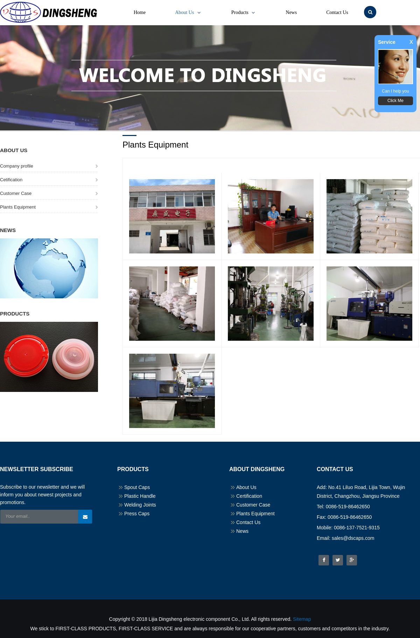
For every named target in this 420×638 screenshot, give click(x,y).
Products (244, 12)
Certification (249, 496)
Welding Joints (140, 505)
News (291, 12)
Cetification (11, 179)
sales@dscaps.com (353, 538)
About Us (188, 12)
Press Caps (136, 513)
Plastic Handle (140, 496)
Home (140, 12)
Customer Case (15, 193)
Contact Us (337, 12)
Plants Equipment (18, 207)
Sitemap (302, 619)
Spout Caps (137, 487)
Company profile (16, 166)
